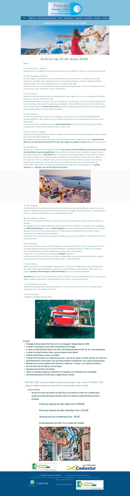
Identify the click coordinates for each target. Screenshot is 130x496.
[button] (65, 186)
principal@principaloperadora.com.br (77, 475)
